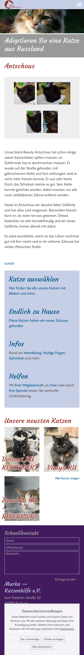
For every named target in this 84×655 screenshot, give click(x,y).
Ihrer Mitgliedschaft (29, 385)
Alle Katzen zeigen (67, 478)
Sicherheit (16, 358)
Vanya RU (61, 467)
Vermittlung (32, 353)
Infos (16, 344)
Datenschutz (67, 628)
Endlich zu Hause (34, 311)
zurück (9, 263)
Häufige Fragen (54, 353)
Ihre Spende (18, 390)
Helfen (18, 376)
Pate (53, 385)
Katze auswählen (34, 279)
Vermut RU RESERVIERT (19, 463)
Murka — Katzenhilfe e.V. (22, 587)
